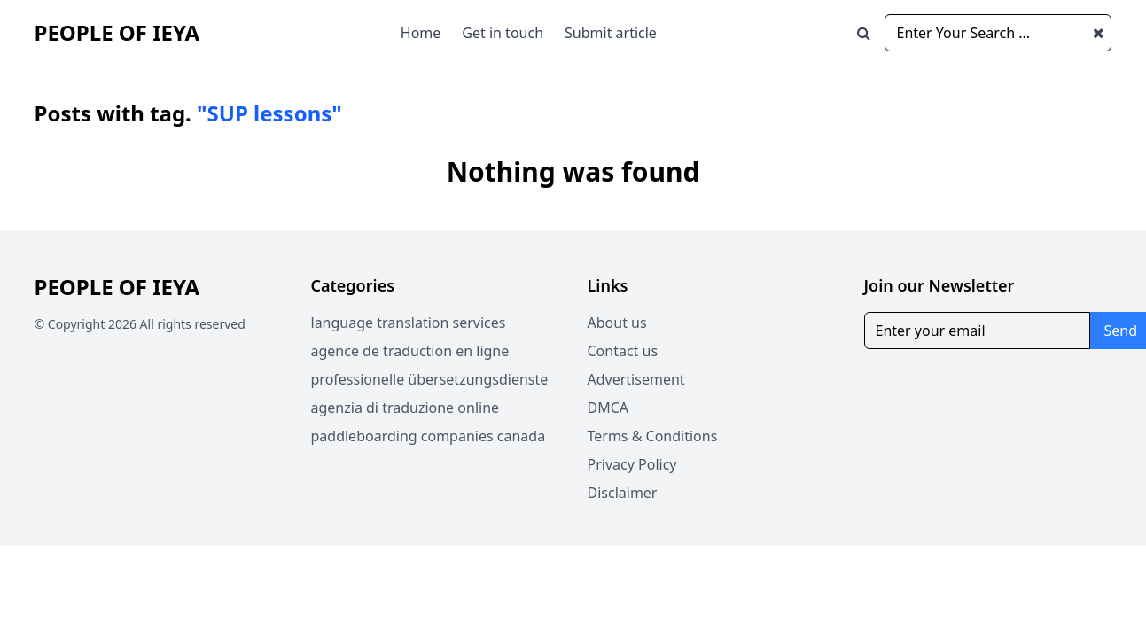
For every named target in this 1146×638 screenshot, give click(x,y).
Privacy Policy (632, 464)
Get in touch (502, 33)
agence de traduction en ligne (410, 351)
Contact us (623, 351)
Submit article (611, 33)
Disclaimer (623, 492)
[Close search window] (1098, 32)
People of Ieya (117, 32)
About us (617, 322)
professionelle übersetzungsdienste (430, 379)
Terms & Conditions (653, 436)
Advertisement (636, 379)
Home (421, 33)
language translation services (408, 322)
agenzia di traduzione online (405, 407)
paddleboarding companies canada (428, 436)
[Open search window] (863, 32)
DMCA (608, 407)
